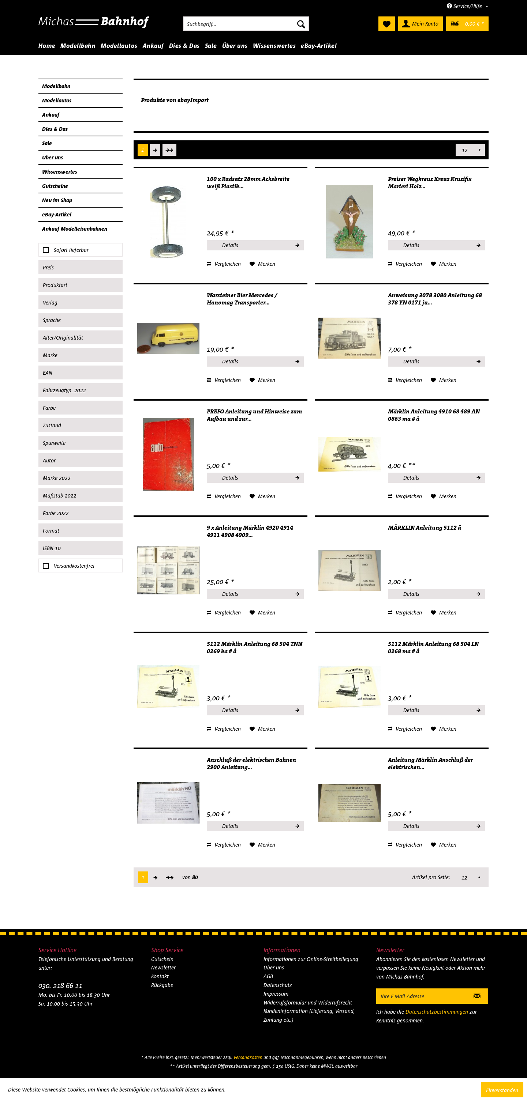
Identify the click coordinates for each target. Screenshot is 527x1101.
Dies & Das (55, 129)
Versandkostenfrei (74, 566)
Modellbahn (56, 86)
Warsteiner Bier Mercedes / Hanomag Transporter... (242, 299)
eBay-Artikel (56, 214)
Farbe (49, 408)
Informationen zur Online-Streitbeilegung (311, 959)
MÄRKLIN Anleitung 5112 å (424, 527)
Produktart (55, 285)
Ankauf (50, 114)
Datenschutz (278, 985)
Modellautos (56, 100)
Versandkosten (247, 1057)
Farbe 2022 (56, 513)
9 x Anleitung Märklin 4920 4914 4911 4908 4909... (250, 531)
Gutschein (162, 959)
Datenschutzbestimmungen (436, 1012)
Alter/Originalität (63, 337)
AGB (268, 976)
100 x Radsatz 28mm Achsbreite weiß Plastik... (248, 182)
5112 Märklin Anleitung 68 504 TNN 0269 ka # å (254, 647)
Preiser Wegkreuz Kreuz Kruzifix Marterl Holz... (429, 182)
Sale (47, 143)
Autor (49, 460)
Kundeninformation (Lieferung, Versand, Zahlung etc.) (309, 1015)
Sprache (52, 320)
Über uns (52, 157)
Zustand (52, 425)
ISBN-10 (52, 548)
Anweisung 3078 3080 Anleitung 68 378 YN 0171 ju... (435, 299)
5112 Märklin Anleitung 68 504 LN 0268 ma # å (433, 647)
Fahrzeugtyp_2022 (64, 390)
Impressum (276, 994)
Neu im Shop (57, 200)
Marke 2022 (57, 478)
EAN (47, 373)
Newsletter (163, 967)
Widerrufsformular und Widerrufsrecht (308, 1002)
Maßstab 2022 (59, 495)
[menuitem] (246, 23)
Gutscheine (55, 186)
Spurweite (54, 443)
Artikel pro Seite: (431, 150)
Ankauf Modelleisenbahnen (74, 229)
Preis (48, 267)
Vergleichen (224, 264)
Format (51, 530)
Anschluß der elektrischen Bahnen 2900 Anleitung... (251, 763)
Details (260, 244)
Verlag (50, 302)
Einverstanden (502, 1090)
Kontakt (160, 976)
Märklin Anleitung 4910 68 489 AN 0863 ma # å (434, 415)
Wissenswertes (59, 172)
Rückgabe (162, 985)
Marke (50, 355)
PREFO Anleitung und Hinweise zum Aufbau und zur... (254, 415)
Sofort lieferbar (71, 250)
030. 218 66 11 (60, 985)
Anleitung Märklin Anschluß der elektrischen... (430, 763)
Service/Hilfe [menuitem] (465, 6)
